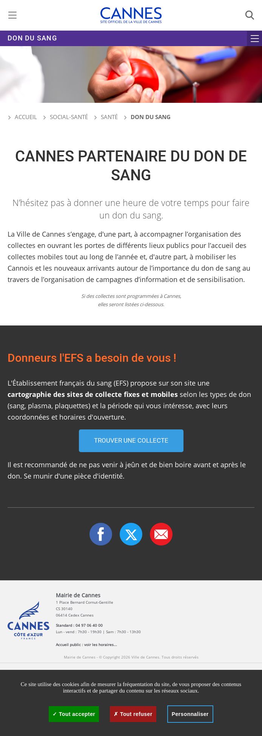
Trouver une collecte (131, 440)
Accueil (22, 117)
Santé (109, 117)
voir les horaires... (100, 644)
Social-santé (69, 117)
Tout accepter (73, 714)
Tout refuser (133, 714)
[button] (161, 534)
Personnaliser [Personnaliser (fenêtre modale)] (190, 714)
